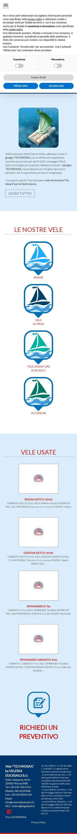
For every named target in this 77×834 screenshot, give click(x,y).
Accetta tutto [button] (56, 85)
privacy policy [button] (35, 19)
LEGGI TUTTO (20, 193)
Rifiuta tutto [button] (21, 85)
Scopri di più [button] (38, 77)
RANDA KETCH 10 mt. (39, 499)
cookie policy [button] (15, 29)
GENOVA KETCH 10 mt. (38, 552)
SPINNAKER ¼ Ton (38, 606)
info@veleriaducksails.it (19, 802)
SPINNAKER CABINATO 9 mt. (38, 659)
